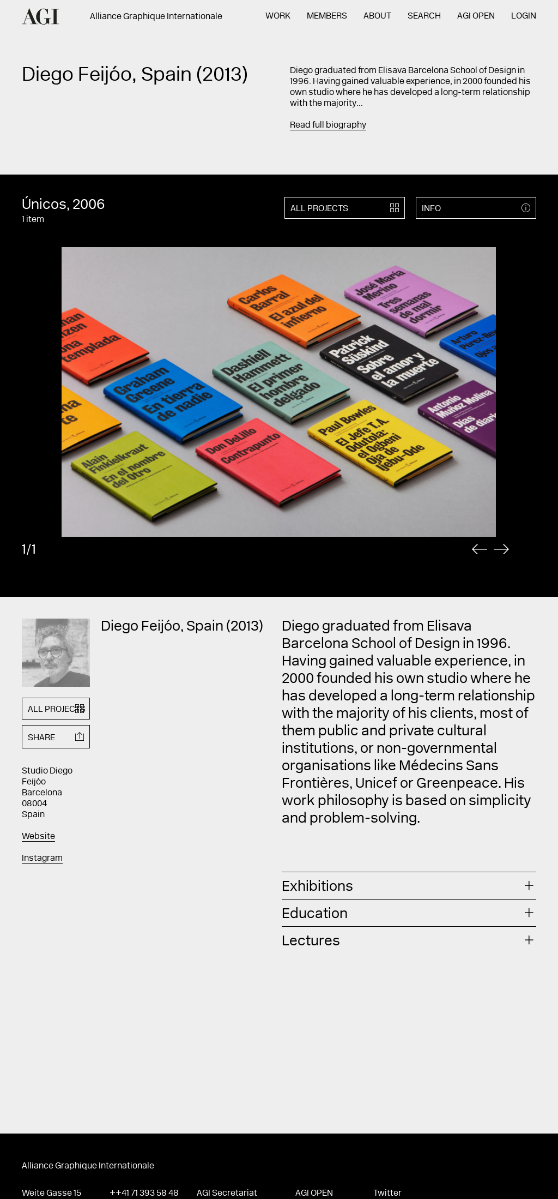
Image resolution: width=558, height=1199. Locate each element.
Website (38, 836)
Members (327, 16)
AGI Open (476, 16)
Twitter (387, 1193)
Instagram (42, 858)
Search (424, 16)
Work (277, 16)
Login (523, 16)
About (377, 16)
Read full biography (328, 125)
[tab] (409, 885)
